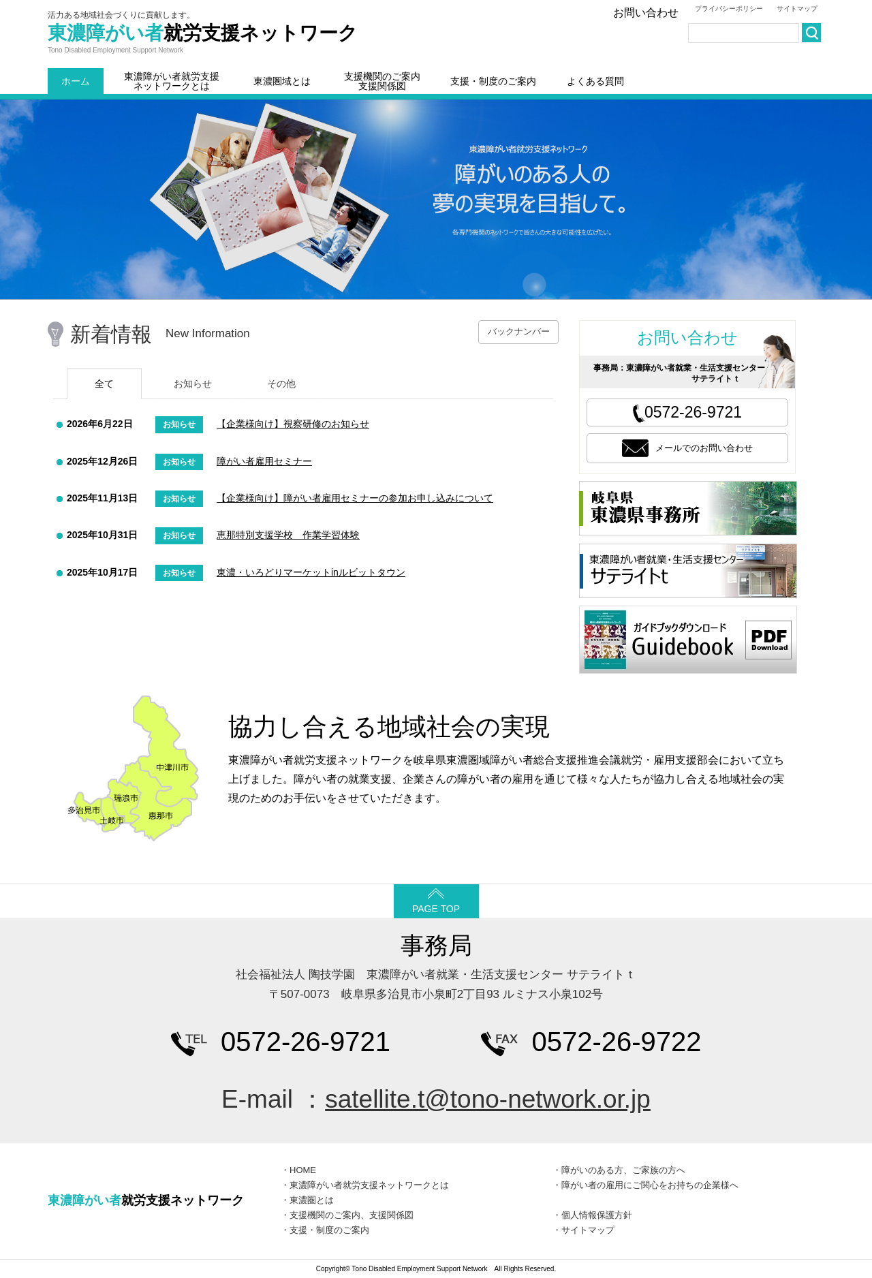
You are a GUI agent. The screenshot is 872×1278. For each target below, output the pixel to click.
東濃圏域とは (282, 81)
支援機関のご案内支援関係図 (382, 81)
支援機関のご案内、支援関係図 (352, 1215)
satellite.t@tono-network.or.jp (488, 1099)
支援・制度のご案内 (493, 81)
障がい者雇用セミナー (264, 461)
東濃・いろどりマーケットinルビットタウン (311, 572)
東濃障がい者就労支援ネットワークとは (171, 81)
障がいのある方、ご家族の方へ (623, 1170)
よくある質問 (595, 81)
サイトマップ (797, 8)
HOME (303, 1170)
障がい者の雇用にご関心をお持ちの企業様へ (649, 1185)
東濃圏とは (312, 1200)
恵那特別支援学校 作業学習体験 (288, 534)
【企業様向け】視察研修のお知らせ (293, 423)
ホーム (75, 81)
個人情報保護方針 (596, 1215)
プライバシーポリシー (729, 8)
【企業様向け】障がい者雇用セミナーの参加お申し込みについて (355, 498)
